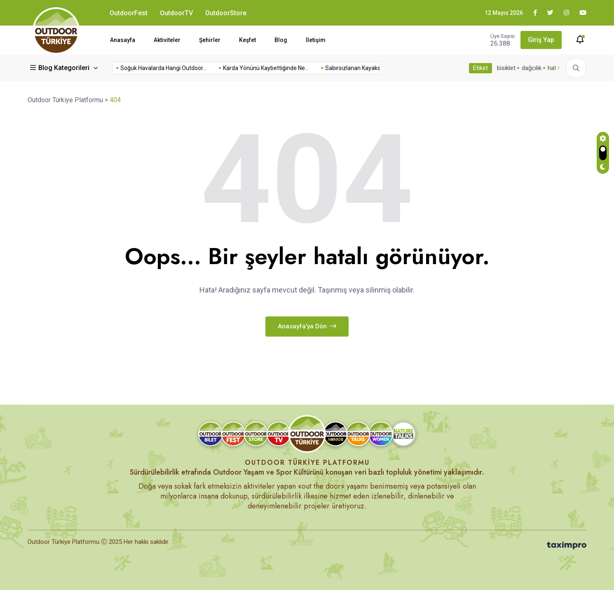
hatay (555, 68)
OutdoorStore (225, 13)
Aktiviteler (167, 40)
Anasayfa (122, 40)
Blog (280, 40)
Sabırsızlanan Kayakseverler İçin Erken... (314, 68)
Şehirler (209, 40)
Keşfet (247, 40)
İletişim (316, 40)
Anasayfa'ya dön (307, 326)
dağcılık (531, 68)
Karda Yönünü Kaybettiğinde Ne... (203, 68)
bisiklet (506, 68)
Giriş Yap (541, 40)
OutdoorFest (129, 13)
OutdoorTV (176, 13)
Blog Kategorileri (60, 68)
